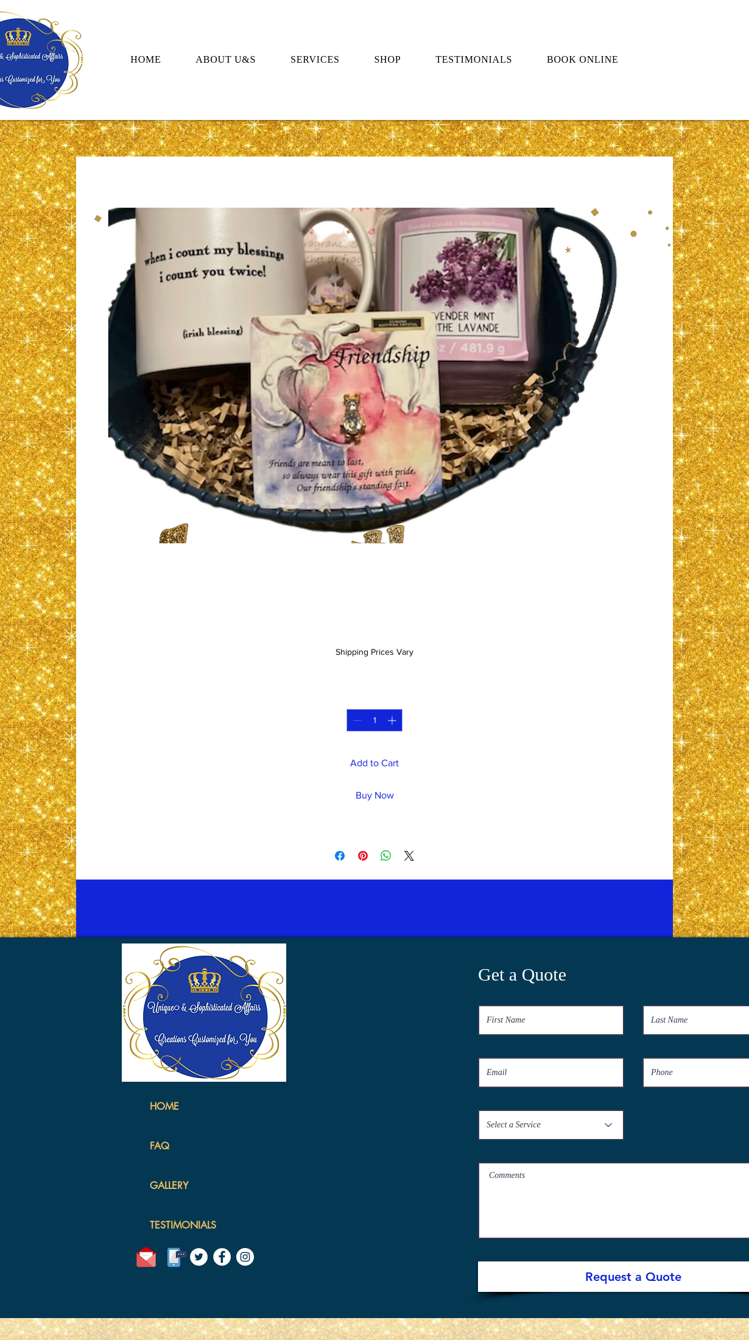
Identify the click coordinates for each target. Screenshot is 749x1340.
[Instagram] (245, 1257)
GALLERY (169, 1185)
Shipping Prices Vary (374, 652)
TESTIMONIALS (183, 1225)
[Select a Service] (551, 1125)
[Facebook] (222, 1257)
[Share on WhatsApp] (386, 855)
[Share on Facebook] (339, 855)
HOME (164, 1106)
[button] (661, 44)
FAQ (159, 1146)
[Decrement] (356, 720)
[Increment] (393, 720)
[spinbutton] (374, 720)
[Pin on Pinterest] (363, 855)
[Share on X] (409, 855)
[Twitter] (199, 1257)
